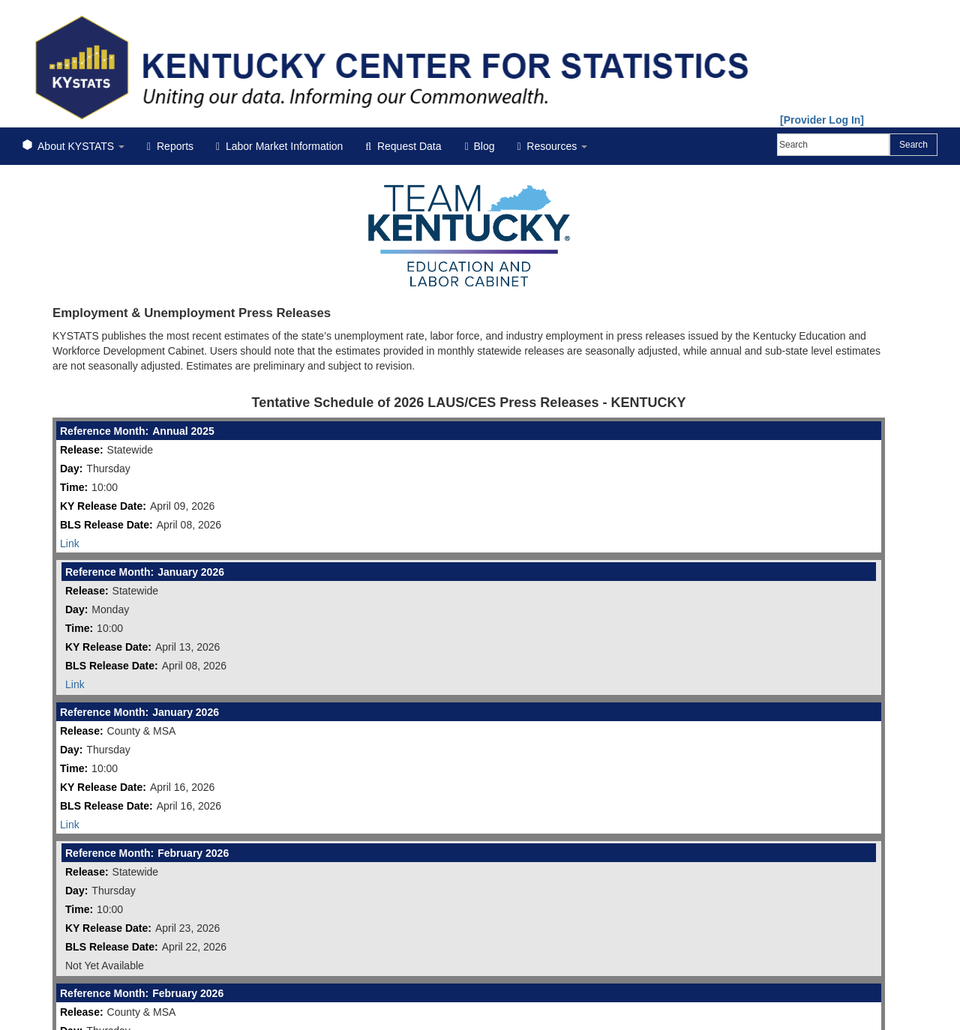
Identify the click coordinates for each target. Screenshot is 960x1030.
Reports (170, 146)
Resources (552, 146)
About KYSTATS (73, 146)
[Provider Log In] (822, 120)
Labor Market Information (279, 146)
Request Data (403, 146)
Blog (479, 146)
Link (70, 543)
